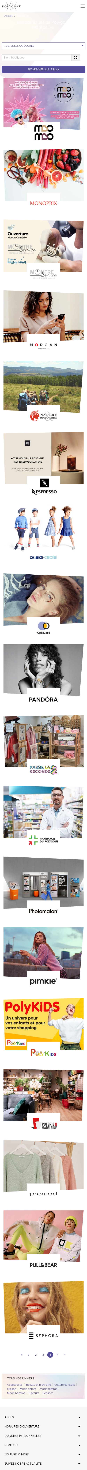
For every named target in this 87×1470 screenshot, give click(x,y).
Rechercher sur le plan (43, 69)
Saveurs (34, 1393)
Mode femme (48, 1389)
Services (48, 1393)
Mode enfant (28, 1389)
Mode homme (16, 1393)
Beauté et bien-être (38, 1384)
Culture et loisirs (64, 1384)
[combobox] (43, 45)
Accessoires (14, 1384)
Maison (11, 1389)
